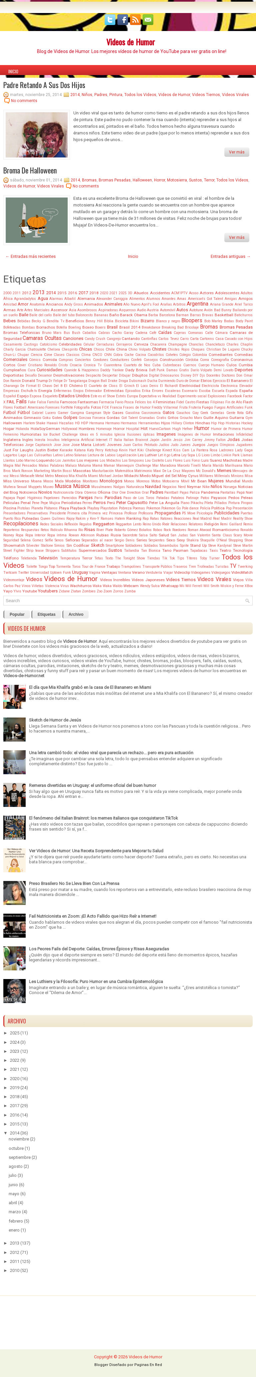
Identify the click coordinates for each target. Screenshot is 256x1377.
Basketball (224, 315)
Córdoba (191, 360)
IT (110, 440)
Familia (53, 402)
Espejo (23, 396)
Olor (115, 492)
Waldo (117, 586)
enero (14, 1230)
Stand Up (198, 545)
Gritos (173, 417)
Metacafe (27, 476)
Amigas (231, 299)
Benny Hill (94, 321)
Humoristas (30, 434)
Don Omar (244, 375)
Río (80, 530)
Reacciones (182, 518)
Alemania (86, 298)
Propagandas (168, 512)
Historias (233, 423)
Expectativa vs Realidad (157, 396)
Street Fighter (14, 550)
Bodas (229, 321)
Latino (58, 455)
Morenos (143, 481)
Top (52, 566)
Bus (67, 333)
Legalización (127, 455)
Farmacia (106, 402)
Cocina (140, 355)
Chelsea (53, 349)
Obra (79, 492)
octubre (16, 1148)
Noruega (230, 487)
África (8, 299)
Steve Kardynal (220, 545)
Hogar (8, 428)
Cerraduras (105, 344)
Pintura (115, 94)
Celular (89, 344)
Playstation (109, 508)
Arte (20, 310)
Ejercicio (219, 381)
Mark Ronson (22, 471)
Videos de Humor (130, 42)
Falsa (41, 402)
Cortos (9, 365)
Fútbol (24, 412)
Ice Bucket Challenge (60, 434)
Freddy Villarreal (165, 407)
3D (130, 293)
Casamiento (12, 344)
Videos (34, 579)
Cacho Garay (122, 333)
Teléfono (11, 558)
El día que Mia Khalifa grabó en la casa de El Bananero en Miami (90, 687)
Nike (206, 487)
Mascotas (82, 470)
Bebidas (23, 321)
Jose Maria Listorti (88, 444)
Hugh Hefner (182, 429)
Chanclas (196, 344)
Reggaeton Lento (128, 524)
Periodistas (71, 502)
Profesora (145, 513)
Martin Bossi (61, 471)
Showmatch (14, 545)
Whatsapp (169, 585)
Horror (159, 180)
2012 (26, 293)
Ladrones (226, 450)
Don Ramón (12, 381)
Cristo (63, 365)
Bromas (89, 180)
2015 (62, 293)
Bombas (28, 327)
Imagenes (166, 434)
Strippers (53, 550)
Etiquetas (47, 614)
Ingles (27, 439)
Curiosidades (49, 369)
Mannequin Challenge (133, 465)
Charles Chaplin (239, 344)
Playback (78, 508)
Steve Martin (243, 545)
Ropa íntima (57, 535)
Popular (17, 614)
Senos (59, 540)
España (246, 390)
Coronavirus (242, 359)
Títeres (191, 558)
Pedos (233, 497)
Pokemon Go (171, 508)
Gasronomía (151, 413)
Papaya (9, 498)
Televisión (48, 557)
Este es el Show (103, 396)
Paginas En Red (148, 1365)
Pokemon (153, 508)
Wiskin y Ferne (232, 586)
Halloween (142, 180)
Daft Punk (157, 370)
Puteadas (30, 518)
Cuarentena (113, 365)
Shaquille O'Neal (213, 540)
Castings (31, 344)
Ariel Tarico (244, 304)
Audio (141, 310)
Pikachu (197, 503)
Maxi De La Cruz (166, 471)
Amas (181, 299)
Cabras (104, 333)
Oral (145, 492)
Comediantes (221, 354)
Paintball (171, 492)
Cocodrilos (156, 355)
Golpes (70, 417)
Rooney (8, 535)
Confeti (136, 360)
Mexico (61, 475)
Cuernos (189, 365)
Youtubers (48, 590)
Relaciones (179, 524)
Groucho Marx (191, 418)
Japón (154, 440)
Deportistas (13, 375)
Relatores (196, 524)
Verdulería (154, 572)
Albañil (70, 299)
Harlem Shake (34, 423)
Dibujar (125, 375)
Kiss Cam (181, 450)
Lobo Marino (25, 460)
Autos (182, 309)
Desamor (45, 375)
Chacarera (158, 344)
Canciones (73, 338)
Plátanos (51, 508)
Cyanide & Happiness (81, 370)
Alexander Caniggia (112, 299)
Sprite (184, 545)
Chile (110, 349)
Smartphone (115, 545)
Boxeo (88, 327)
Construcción (172, 359)
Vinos (26, 586)
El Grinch (127, 386)
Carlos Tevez (168, 339)
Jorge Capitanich (38, 445)
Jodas (233, 439)
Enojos (78, 391)
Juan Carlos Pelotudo (140, 445)
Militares (206, 476)
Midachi (131, 475)
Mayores (188, 471)
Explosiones (217, 396)
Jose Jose (62, 445)
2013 (39, 293)
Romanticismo (225, 529)
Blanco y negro (168, 321)
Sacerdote (130, 535)
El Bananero (238, 380)
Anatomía (37, 304)
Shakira (193, 540)
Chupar (23, 355)
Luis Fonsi (192, 460)
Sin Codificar (77, 545)
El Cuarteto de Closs (100, 386)
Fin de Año (233, 402)
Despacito (93, 375)
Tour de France (93, 566)
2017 (83, 292)
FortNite (67, 407)
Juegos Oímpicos (221, 445)
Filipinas (217, 402)
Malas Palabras (51, 465)
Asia (72, 310)
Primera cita (77, 513)
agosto (16, 1166)
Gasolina (132, 413)
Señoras (72, 540)
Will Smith (211, 586)
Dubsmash (137, 381)
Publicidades (226, 512)
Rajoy (70, 518)
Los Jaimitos (65, 460)
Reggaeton (103, 523)
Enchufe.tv (29, 391)
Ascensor (59, 310)
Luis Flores (174, 460)
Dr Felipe (56, 381)
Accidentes (160, 293)
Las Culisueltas (39, 455)
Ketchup (111, 450)
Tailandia (131, 550)
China (121, 349)
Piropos (247, 503)
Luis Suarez (211, 460)
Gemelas (217, 413)
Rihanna (70, 530)
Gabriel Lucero (44, 413)
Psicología (205, 513)
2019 (14, 1087)
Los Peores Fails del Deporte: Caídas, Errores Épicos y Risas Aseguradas (99, 948)
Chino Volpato (139, 349)
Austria (153, 310)
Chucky (247, 349)
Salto (153, 535)
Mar (155, 465)
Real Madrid (202, 518)
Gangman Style (98, 413)
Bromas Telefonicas (21, 332)
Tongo (43, 566)
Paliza (195, 492)
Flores (8, 407)
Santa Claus (222, 535)
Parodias (113, 497)
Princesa (116, 513)
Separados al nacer (97, 540)
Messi (14, 476)
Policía (205, 508)
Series (141, 540)
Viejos (238, 579)
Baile (23, 314)
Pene (35, 503)
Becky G (38, 321)
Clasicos (73, 355)
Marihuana (233, 465)
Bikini (134, 321)
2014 (75, 94)
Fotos (96, 407)
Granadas (147, 418)
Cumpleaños (14, 370)
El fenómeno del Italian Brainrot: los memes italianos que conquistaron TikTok (103, 818)
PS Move (188, 513)
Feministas (165, 402)
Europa (132, 396)
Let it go (164, 455)
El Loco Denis (147, 386)
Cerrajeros (124, 344)
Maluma (84, 465)
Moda (59, 481)
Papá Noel (245, 492)
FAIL (11, 401)
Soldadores (133, 545)
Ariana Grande (221, 304)
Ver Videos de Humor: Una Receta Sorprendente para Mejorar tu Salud (96, 850)
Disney (186, 375)
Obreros (90, 492)
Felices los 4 (145, 402)
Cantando (131, 338)
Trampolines (131, 566)
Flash (248, 402)
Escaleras (173, 391)
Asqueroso (127, 310)
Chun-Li (9, 355)
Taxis (213, 550)
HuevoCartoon (160, 429)
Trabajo (113, 566)
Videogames (200, 572)
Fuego (207, 407)
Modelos (73, 481)
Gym (249, 418)
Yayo (7, 591)
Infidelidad (244, 434)
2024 (14, 1042)
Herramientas (149, 423)
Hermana (96, 423)
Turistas (222, 566)
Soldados (151, 545)
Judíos (164, 445)
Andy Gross (73, 304)
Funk (249, 407)
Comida (50, 359)
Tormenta (63, 566)
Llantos (9, 460)
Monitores (90, 481)
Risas (89, 529)
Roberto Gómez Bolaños (133, 530)
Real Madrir (222, 518)
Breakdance (151, 327)
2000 (7, 293)
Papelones (52, 498)
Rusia (116, 535)
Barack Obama (133, 315)
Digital (154, 375)
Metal (39, 476)
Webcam (131, 585)
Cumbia (246, 365)
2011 (17, 293)
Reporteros (11, 530)
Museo (48, 487)
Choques (198, 349)
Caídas (165, 332)
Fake (32, 402)
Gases (117, 412)
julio (13, 1175)
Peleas (247, 497)
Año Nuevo (131, 304)
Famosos (68, 402)
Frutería (195, 407)
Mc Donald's (206, 471)
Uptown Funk (60, 572)
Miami (93, 476)
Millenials (222, 476)
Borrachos (45, 327)
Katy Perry (95, 450)
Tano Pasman (175, 550)
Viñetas (38, 586)
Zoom (107, 591)
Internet (101, 440)
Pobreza (125, 508)
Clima (86, 355)
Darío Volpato (201, 370)
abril (13, 1202)
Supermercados (93, 550)
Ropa (19, 535)
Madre (248, 460)
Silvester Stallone (39, 545)
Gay (195, 413)
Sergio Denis (125, 540)
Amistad (10, 304)
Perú (111, 502)
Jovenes (114, 444)
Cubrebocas (172, 365)
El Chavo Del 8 (50, 386)
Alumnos (153, 299)
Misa (249, 476)
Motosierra (177, 180)
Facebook (234, 396)
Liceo (206, 455)
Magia (8, 465)
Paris (98, 498)
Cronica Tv (93, 365)
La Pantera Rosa (204, 450)
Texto (109, 558)
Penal (26, 502)
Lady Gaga (244, 450)
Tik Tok (168, 558)
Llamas (247, 455)
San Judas (179, 535)
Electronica (229, 386)
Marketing (42, 471)
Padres (100, 94)
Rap (146, 518)
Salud (164, 535)
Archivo (76, 614)
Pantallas (227, 492)
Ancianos (54, 304)
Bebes (9, 320)
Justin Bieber (46, 450)
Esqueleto (50, 396)
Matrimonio (143, 471)
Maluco (71, 465)
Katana (80, 450)
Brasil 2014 (129, 327)
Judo (174, 445)
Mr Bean (199, 481)
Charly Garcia (14, 349)
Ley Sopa (188, 455)
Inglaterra (12, 439)
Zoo (99, 591)
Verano (138, 572)
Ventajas (109, 572)
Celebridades (70, 344)
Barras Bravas (201, 315)
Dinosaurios (169, 375)
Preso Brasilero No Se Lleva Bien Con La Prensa (74, 883)
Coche (129, 355)
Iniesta (40, 440)
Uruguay (80, 572)
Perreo (87, 503)
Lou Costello (154, 460)
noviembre (19, 1138)
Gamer (63, 413)
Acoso (193, 293)
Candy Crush (95, 339)
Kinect (167, 450)
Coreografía (220, 360)
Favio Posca (124, 402)
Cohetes (172, 355)
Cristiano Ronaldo (42, 365)
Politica (218, 508)
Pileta (208, 503)
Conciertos (83, 360)
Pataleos (177, 498)
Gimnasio (32, 417)
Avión (208, 310)
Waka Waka (102, 586)
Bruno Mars (52, 333)
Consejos (151, 360)
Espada (232, 391)
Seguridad (11, 540)
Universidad (39, 572)
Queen (45, 518)
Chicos (99, 349)
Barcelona (167, 315)
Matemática (124, 471)
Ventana (124, 572)
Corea (204, 360)
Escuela (218, 391)
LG (198, 455)
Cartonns (207, 339)
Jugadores (244, 445)
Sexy (181, 540)
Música (81, 486)
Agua (43, 298)
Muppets (35, 487)
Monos (129, 481)
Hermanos (129, 423)
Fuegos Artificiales (229, 407)
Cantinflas (149, 339)
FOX (105, 407)
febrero (16, 1221)
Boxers (100, 327)
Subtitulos (69, 550)
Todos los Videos (140, 94)
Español (9, 396)
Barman (182, 315)
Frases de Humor (137, 407)
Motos (156, 481)
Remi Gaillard (231, 524)
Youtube (29, 591)
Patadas (162, 498)
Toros (76, 566)
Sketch (97, 545)
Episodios (133, 391)
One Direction (129, 492)
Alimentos (137, 299)
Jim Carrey (193, 440)
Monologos (111, 480)
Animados (93, 304)
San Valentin (200, 535)
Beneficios (75, 321)
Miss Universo (16, 481)
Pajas (184, 492)
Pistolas (23, 508)
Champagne (177, 344)
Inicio (13, 71)
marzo (15, 1211)
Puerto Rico (12, 518)
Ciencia (36, 355)
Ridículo (56, 530)
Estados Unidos (74, 395)
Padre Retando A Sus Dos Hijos (44, 84)
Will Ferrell (193, 586)
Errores (157, 391)
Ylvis (17, 591)
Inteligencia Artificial (77, 440)
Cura (31, 370)
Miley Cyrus (188, 475)
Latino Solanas (75, 455)
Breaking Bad (173, 327)
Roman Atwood (199, 530)
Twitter (23, 572)
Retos (45, 530)
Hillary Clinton (182, 423)
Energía (45, 390)
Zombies (89, 591)
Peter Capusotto (132, 502)
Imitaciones (223, 434)
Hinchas (202, 423)
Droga (123, 381)
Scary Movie (243, 535)
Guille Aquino (215, 417)
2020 (104, 293)
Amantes (169, 299)
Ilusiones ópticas (141, 434)
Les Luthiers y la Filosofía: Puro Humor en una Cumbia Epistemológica (96, 981)
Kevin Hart (127, 450)
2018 (94, 293)
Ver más (237, 152)
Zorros (118, 591)
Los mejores (87, 460)
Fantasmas (88, 402)
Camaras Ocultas (42, 338)
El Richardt (169, 386)
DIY (195, 375)
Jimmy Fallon (215, 440)
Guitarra (236, 417)
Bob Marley (213, 321)
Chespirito (70, 349)
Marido (218, 465)
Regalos (85, 524)
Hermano (112, 423)
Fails (21, 402)
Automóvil (167, 310)
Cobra (118, 355)
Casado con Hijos (239, 339)
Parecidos (69, 498)
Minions (237, 476)
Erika (146, 391)
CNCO (97, 355)
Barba (153, 315)
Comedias (243, 354)
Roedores (179, 530)
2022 (14, 1060)
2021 (113, 293)
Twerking (245, 566)
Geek (204, 413)
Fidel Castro (185, 402)
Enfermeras (63, 391)
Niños (87, 94)
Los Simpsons (133, 460)
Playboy (93, 508)
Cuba (156, 365)
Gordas (113, 417)
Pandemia (210, 492)
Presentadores (14, 513)
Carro (184, 339)
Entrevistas (114, 390)
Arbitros (179, 304)
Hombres (87, 428)
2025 (123, 293)
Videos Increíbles (115, 579)
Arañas (166, 304)
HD (77, 423)
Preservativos (37, 513)
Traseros (180, 566)
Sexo (170, 540)
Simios (59, 545)
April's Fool (150, 304)
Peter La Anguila (164, 502)
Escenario (189, 391)
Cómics (35, 360)
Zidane (64, 591)
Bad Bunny (223, 310)
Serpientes (157, 540)
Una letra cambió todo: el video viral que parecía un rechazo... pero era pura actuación (111, 752)
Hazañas (66, 423)
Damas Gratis (177, 370)
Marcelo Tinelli (189, 465)
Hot (144, 428)
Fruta (183, 407)
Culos (231, 365)
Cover (21, 365)
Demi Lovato (223, 370)
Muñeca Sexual (15, 487)
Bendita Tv (55, 321)
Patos (205, 498)
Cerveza (141, 344)
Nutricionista (63, 492)
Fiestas (202, 402)
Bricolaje (192, 327)
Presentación (243, 508)
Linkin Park (230, 455)
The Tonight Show (130, 558)
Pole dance (190, 508)
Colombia (199, 355)
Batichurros (243, 315)
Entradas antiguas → (231, 256)
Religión (211, 524)
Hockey (247, 423)
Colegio (185, 355)
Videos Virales (235, 94)
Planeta (37, 508)
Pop (229, 508)
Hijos (165, 423)
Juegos (198, 444)
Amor (23, 304)
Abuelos (141, 293)
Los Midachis (110, 460)
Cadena (141, 333)
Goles (57, 417)
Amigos (245, 298)
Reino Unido (152, 524)
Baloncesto (84, 315)
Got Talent (129, 418)
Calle (209, 333)
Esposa (35, 396)
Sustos (195, 180)
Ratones (166, 518)
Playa (64, 508)
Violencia (52, 586)
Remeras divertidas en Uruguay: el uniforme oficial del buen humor (92, 785)
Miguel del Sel (164, 475)
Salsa (143, 535)
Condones (100, 360)
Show (249, 540)
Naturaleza (135, 487)
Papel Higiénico (29, 498)
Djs (202, 375)
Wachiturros (81, 585)
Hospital (132, 429)
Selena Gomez (32, 540)
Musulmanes (101, 487)
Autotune (196, 310)
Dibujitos (140, 375)
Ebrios (206, 380)
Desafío (31, 375)
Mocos (48, 481)
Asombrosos (87, 310)
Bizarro (147, 320)
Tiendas (153, 558)
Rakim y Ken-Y (87, 518)
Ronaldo (246, 530)
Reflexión (71, 524)
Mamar (109, 465)
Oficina (104, 492)
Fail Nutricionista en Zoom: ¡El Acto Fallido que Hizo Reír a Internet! (92, 916)
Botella (61, 327)
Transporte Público (157, 566)
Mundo (247, 481)
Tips (180, 558)
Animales (113, 304)
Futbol (9, 412)
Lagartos (10, 455)
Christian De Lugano (223, 349)
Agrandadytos (25, 299)
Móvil (185, 481)
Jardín (166, 440)
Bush (76, 333)
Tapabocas (198, 550)
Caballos (89, 333)
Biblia (108, 321)
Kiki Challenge (149, 450)
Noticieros (28, 492)
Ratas (154, 518)
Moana (36, 481)
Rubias (102, 535)
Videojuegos (220, 572)
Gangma (77, 413)
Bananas (101, 315)
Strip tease (35, 550)
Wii (181, 586)
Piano (185, 503)
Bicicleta (121, 321)
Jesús (178, 440)
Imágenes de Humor (194, 434)
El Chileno (73, 385)
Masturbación (103, 471)
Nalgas (119, 487)
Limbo (215, 455)
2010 (14, 1270)
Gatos (168, 412)
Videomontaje (13, 580)
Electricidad (189, 385)
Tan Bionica (151, 550)
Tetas (98, 558)
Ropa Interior (35, 535)
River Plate (104, 530)
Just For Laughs (18, 450)
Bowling (74, 327)
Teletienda (29, 558)
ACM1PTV (179, 293)
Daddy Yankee (112, 370)
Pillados (220, 503)
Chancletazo (215, 344)
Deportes (244, 369)
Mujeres (216, 480)
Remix (248, 524)
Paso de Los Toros (138, 498)
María (206, 465)
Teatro (225, 550)
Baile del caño (40, 315)
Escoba (204, 391)
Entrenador (93, 391)
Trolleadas (205, 566)
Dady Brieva (136, 370)
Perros (99, 502)
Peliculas (11, 502)
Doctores (228, 375)
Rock (167, 530)
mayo (14, 1193)
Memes (224, 470)
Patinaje (192, 498)
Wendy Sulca (150, 586)
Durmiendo (166, 381)
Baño (114, 315)
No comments (24, 100)
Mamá (97, 465)
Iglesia (119, 434)
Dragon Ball (97, 381)
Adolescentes (227, 293)
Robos (157, 530)
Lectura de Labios (102, 455)
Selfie (49, 540)
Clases (59, 355)
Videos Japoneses (148, 579)
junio (13, 1184)
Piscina (9, 508)
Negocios (169, 487)
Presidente (58, 513)
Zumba (130, 591)
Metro (49, 476)
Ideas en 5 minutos (96, 434)
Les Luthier (147, 455)
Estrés (121, 396)
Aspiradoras (108, 310)
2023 (14, 1051)
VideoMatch (242, 572)
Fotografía (82, 407)
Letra (175, 455)
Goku (46, 418)
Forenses (52, 407)
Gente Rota (235, 413)
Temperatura (70, 558)
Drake (112, 381)
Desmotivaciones (68, 375)
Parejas (86, 497)
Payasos (218, 497)
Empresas (11, 391)
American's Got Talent (205, 299)
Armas (9, 310)
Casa (219, 339)
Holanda (22, 429)
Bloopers (191, 321)
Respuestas (30, 530)
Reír (165, 524)
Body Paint (244, 321)
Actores (207, 293)
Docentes (213, 375)
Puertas (247, 513)
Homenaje (104, 429)
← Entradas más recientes (30, 256)
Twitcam (10, 572)
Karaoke (66, 450)
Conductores (119, 360)
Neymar (194, 486)
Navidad (153, 486)
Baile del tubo (64, 315)
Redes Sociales (51, 524)
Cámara (221, 333)
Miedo (145, 475)
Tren (192, 566)
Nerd (182, 487)
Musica (63, 486)
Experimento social (192, 396)
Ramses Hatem (113, 518)
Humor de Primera (226, 429)
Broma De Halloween (30, 170)
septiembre (20, 1157)
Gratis (161, 418)
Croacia (76, 365)
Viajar (168, 572)
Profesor (130, 513)
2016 (72, 293)
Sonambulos (168, 545)
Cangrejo (114, 339)
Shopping (236, 540)
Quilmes (58, 518)
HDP (84, 423)
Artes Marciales (37, 310)
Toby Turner (210, 558)
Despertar (110, 375)
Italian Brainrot (136, 440)
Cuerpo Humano (211, 365)
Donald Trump (35, 380)
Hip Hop (217, 423)
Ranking (133, 518)
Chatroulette (36, 349)
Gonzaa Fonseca (92, 418)
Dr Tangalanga (75, 381)
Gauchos (183, 413)
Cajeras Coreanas (188, 333)
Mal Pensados (26, 465)
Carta (194, 339)
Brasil (112, 327)
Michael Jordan (111, 476)
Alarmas (56, 299)
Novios (45, 492)
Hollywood (69, 429)
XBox (249, 586)
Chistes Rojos (178, 349)
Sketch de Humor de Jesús (55, 720)
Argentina (197, 304)
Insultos (53, 440)
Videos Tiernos (206, 94)
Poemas (139, 508)
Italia (118, 440)
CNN (108, 355)
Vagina (94, 572)
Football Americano (29, 407)
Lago (22, 455)
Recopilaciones (20, 524)
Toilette (31, 566)
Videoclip (182, 572)
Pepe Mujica (50, 503)
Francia (116, 407)
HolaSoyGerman (45, 428)
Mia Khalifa (78, 476)
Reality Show (243, 518)
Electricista (210, 386)
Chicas (85, 349)
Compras (66, 360)
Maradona (168, 465)
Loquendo (45, 460)
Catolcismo (48, 344)
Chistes (159, 349)
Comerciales (15, 359)
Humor (201, 428)
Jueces (185, 445)
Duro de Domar (188, 381)
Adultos (247, 293)
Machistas (232, 460)
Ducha (152, 381)
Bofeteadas (12, 327)
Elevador (246, 386)
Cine (48, 354)
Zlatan (76, 591)
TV (233, 566)
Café (152, 333)
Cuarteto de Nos (137, 365)
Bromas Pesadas (115, 180)
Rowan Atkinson (82, 535)
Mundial (233, 481)
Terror (209, 180)
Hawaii (52, 423)
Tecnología (243, 550)
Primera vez (97, 513)
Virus (64, 586)
